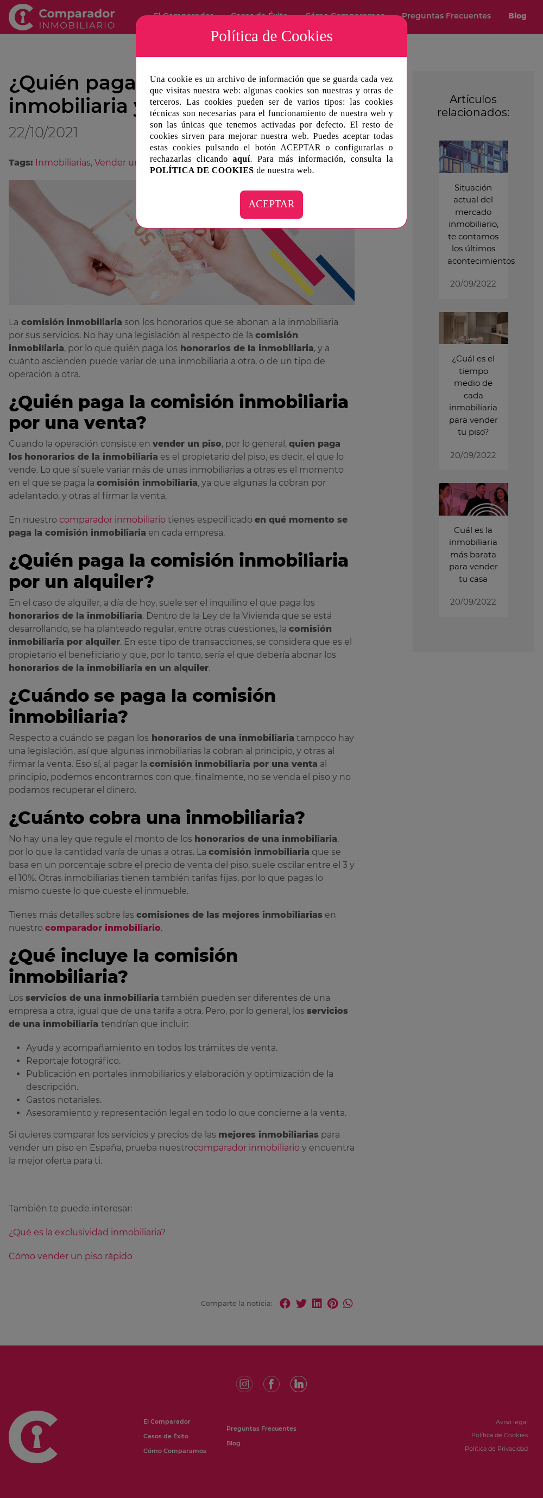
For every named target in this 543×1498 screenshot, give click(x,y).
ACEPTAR (271, 204)
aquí (241, 158)
